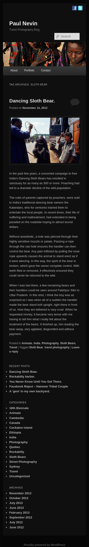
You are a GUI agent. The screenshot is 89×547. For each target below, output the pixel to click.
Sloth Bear (36, 347)
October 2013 (18, 498)
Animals (27, 343)
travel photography (57, 347)
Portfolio (29, 70)
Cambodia (16, 418)
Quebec (14, 447)
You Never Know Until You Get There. (35, 381)
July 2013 (16, 503)
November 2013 (20, 493)
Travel (13, 347)
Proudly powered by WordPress (44, 545)
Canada (14, 423)
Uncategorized (19, 476)
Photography (50, 343)
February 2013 (19, 512)
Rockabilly (16, 452)
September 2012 (20, 517)
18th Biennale (19, 408)
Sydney (14, 466)
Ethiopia (15, 432)
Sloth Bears (68, 343)
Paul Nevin (23, 23)
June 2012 (16, 527)
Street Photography (23, 461)
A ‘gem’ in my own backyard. (29, 391)
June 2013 (16, 507)
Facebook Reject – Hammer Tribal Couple (38, 386)
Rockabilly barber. (22, 376)
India (37, 343)
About (13, 70)
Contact (45, 70)
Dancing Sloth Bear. (32, 100)
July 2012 (16, 522)
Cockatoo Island (20, 427)
